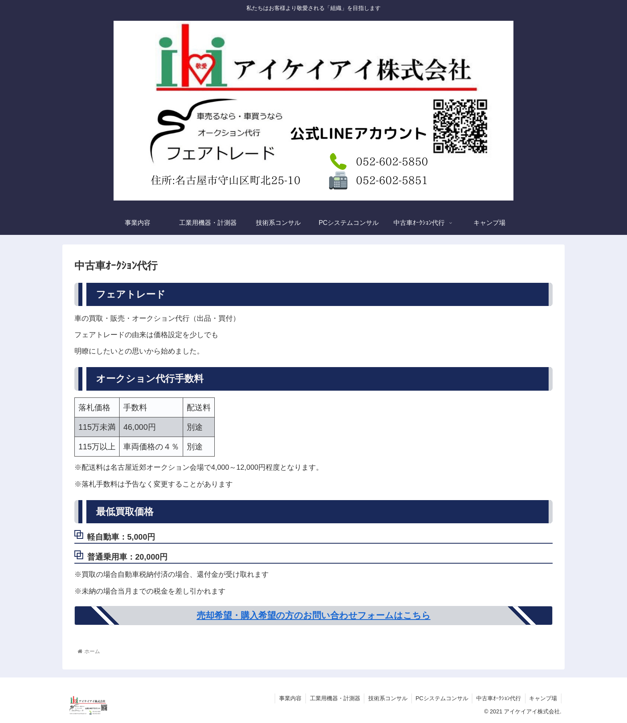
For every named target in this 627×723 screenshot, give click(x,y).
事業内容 (289, 698)
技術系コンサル (387, 698)
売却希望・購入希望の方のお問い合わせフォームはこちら (314, 615)
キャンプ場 (543, 698)
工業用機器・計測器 (334, 698)
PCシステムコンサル (441, 698)
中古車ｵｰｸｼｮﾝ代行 (498, 698)
